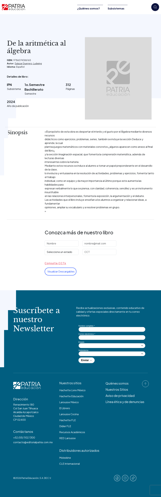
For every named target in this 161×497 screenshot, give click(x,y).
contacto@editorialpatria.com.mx (33, 442)
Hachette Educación (71, 396)
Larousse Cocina (69, 414)
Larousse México (69, 402)
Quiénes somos (117, 383)
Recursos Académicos (72, 432)
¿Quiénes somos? (88, 8)
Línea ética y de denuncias (124, 402)
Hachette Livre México (72, 390)
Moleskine (65, 457)
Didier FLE (65, 426)
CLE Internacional (69, 463)
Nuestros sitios (70, 383)
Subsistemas (116, 8)
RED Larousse (67, 438)
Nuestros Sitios (116, 389)
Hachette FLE (67, 420)
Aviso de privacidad (120, 396)
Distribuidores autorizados (79, 450)
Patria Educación (30, 478)
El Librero (64, 408)
